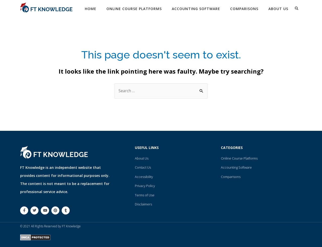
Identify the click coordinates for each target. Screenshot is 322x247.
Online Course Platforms (134, 8)
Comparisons (244, 8)
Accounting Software (196, 8)
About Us (278, 8)
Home (90, 8)
